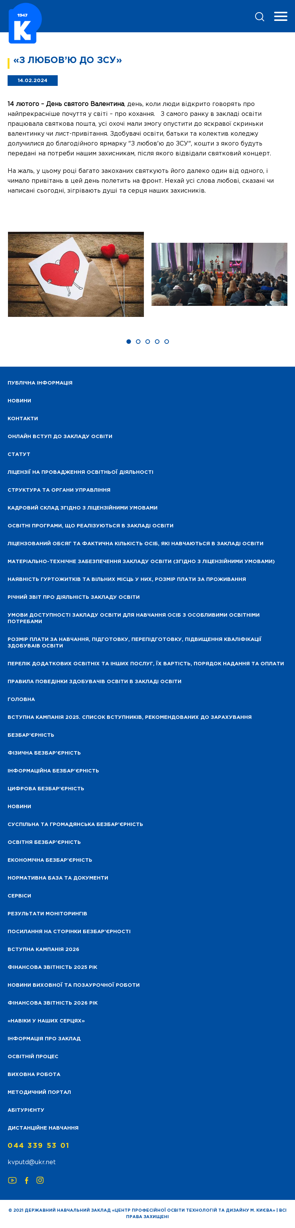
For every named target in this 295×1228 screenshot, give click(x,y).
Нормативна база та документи (58, 878)
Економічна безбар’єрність (50, 860)
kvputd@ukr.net (32, 1162)
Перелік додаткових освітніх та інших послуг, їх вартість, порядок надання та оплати (146, 664)
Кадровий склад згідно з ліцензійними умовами (83, 508)
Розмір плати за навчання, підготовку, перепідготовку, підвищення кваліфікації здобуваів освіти (135, 643)
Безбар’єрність (31, 735)
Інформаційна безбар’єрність (53, 771)
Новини (19, 807)
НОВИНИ (19, 401)
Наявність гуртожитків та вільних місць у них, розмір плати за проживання (127, 580)
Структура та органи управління (59, 490)
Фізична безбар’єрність (44, 753)
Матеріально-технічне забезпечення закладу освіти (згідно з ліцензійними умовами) (141, 562)
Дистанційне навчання (43, 1128)
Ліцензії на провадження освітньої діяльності (80, 472)
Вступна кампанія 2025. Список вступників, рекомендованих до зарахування (130, 717)
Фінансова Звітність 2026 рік (53, 1003)
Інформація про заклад (44, 1039)
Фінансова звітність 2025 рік (52, 967)
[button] (128, 341)
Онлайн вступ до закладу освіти (60, 437)
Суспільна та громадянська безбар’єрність (75, 825)
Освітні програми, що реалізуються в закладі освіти (91, 526)
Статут (19, 455)
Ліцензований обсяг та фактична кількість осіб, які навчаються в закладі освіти (135, 544)
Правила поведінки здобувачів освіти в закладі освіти (94, 682)
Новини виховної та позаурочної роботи (74, 985)
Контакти (23, 419)
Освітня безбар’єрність (44, 842)
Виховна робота (34, 1075)
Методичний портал (39, 1092)
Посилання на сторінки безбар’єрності (69, 932)
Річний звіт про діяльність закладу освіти (74, 597)
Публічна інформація (40, 383)
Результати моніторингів (47, 914)
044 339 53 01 (39, 1146)
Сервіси (19, 896)
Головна (21, 700)
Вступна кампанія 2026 (43, 950)
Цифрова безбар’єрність (46, 789)
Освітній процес (33, 1057)
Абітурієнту (26, 1110)
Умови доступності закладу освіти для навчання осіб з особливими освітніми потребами (134, 618)
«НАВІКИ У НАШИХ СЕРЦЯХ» (46, 1021)
